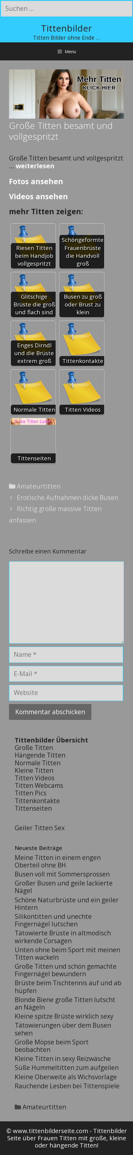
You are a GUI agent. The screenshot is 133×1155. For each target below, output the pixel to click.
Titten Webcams (39, 785)
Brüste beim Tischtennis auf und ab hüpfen (68, 987)
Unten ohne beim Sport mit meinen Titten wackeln (67, 953)
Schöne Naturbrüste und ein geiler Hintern (67, 904)
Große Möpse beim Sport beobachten (52, 1046)
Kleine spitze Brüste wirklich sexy (64, 1016)
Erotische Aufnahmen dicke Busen (67, 497)
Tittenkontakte (37, 801)
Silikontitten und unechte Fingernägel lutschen (53, 920)
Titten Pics (30, 793)
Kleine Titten (34, 770)
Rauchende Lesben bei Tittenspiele (67, 1086)
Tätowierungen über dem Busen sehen (63, 1029)
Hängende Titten (40, 755)
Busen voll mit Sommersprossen (62, 874)
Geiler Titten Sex (40, 828)
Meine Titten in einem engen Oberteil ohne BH (58, 861)
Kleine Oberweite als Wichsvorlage (66, 1077)
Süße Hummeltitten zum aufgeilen (67, 1067)
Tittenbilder (66, 28)
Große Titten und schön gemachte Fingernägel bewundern (66, 970)
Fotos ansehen (36, 181)
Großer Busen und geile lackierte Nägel (64, 887)
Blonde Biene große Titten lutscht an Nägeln (65, 1003)
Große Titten (34, 747)
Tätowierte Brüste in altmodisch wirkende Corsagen (63, 937)
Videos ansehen (38, 196)
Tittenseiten (33, 808)
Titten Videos (35, 778)
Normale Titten (38, 763)
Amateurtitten (39, 486)
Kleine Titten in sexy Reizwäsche (63, 1058)
